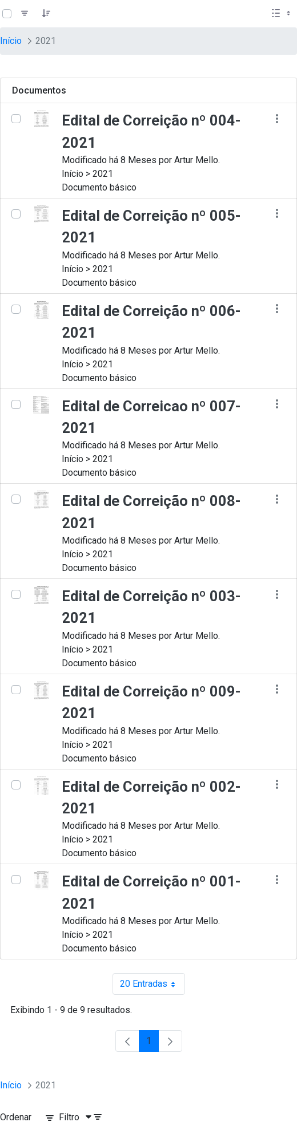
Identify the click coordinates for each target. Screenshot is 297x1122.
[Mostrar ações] (277, 118)
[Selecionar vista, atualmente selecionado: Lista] (282, 14)
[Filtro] (24, 14)
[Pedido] (46, 14)
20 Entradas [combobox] (152, 984)
